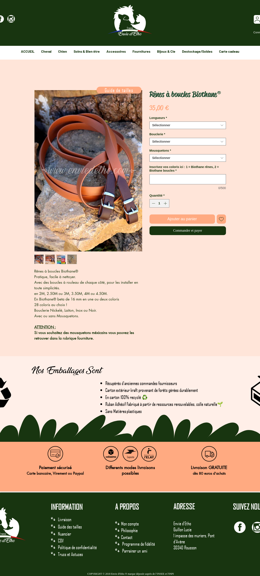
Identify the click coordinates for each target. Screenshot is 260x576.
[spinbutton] (159, 203)
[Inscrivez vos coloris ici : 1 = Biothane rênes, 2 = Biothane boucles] (188, 179)
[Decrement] (153, 203)
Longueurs (158, 118)
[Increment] (166, 203)
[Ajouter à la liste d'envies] (221, 219)
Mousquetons (160, 150)
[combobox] (187, 125)
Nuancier (64, 533)
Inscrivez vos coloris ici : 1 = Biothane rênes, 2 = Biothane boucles (184, 168)
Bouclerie (157, 134)
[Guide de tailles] (119, 90)
